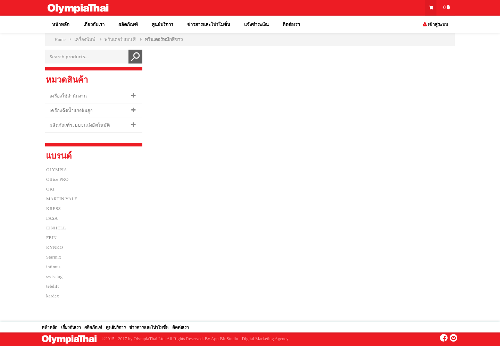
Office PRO (57, 179)
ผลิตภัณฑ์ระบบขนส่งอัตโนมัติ (80, 125)
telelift (52, 286)
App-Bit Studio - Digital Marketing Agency (250, 338)
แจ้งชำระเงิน (256, 24)
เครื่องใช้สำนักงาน (68, 96)
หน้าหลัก (60, 24)
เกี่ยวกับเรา (94, 24)
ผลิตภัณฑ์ (128, 24)
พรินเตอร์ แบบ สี (120, 39)
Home (60, 39)
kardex (52, 295)
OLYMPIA (56, 169)
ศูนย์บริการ (162, 24)
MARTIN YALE (61, 198)
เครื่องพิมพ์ (84, 39)
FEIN (51, 237)
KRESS (53, 208)
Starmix (53, 257)
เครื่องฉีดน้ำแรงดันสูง (71, 110)
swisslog (54, 276)
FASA (52, 218)
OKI (50, 189)
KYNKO (54, 247)
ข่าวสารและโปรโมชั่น (208, 24)
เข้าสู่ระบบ (435, 24)
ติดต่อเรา (291, 24)
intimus (53, 266)
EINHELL (56, 227)
